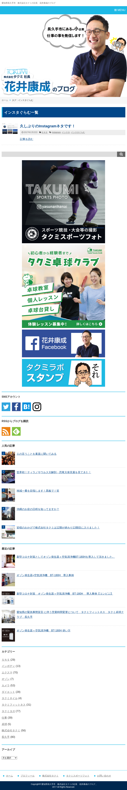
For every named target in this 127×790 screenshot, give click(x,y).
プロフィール (28, 775)
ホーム (5, 100)
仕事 (4, 717)
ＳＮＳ (45, 132)
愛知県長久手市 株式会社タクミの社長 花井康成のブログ (29, 3)
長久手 (6, 737)
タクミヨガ (8, 711)
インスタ (66, 132)
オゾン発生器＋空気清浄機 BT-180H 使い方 (43, 630)
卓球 (4, 724)
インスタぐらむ (78, 132)
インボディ (8, 666)
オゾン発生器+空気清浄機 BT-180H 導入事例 (45, 575)
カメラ (6, 685)
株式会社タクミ (11, 730)
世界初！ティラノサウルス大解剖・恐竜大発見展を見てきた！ (54, 472)
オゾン (6, 679)
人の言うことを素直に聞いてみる (37, 453)
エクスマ (7, 672)
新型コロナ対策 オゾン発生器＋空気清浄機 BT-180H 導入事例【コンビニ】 (65, 593)
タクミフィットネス (14, 704)
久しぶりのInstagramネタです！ (47, 126)
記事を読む (26, 139)
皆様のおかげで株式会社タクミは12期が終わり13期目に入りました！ (58, 527)
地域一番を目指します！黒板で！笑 (38, 490)
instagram (56, 132)
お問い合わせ (104, 775)
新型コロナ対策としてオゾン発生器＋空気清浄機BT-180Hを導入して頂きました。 (66, 556)
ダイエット (8, 692)
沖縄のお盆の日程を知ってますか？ (38, 509)
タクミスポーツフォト (77, 775)
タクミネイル (10, 698)
